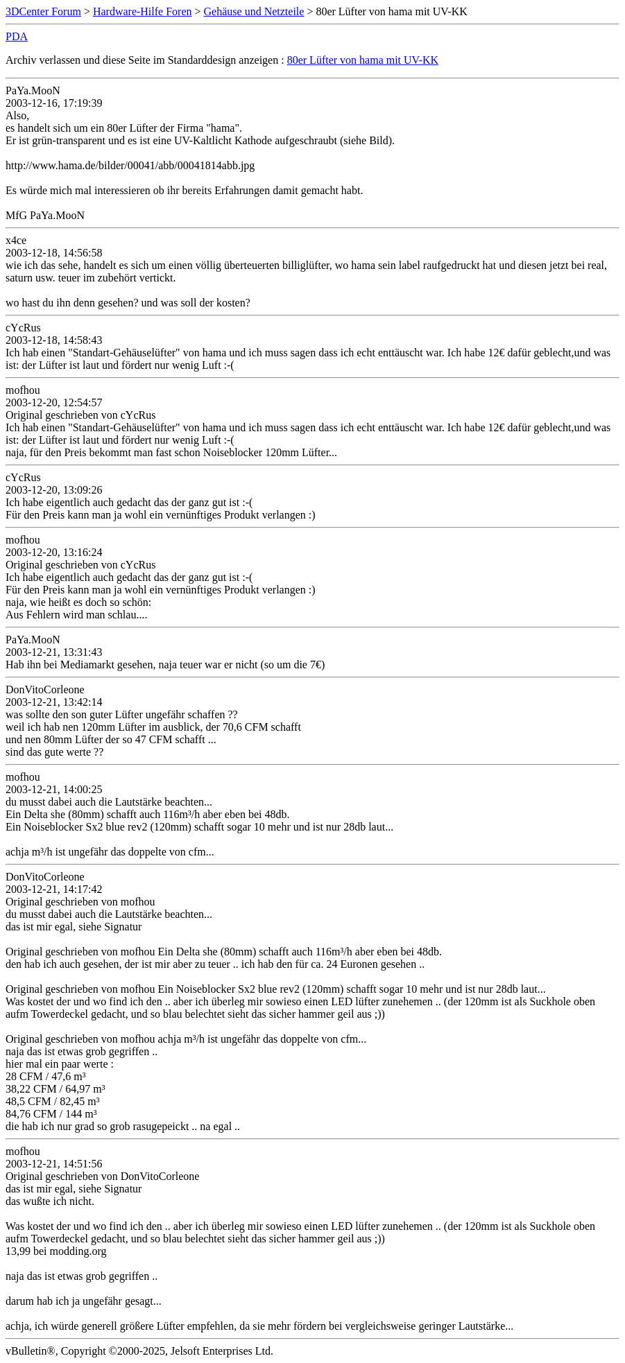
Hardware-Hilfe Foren (142, 11)
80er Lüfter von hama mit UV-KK (362, 60)
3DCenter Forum (43, 11)
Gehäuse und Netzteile (254, 11)
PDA (17, 36)
